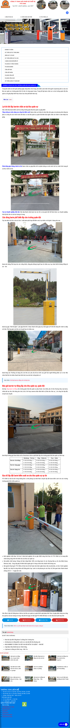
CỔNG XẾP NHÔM (9, 72)
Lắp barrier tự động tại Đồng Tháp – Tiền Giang (39, 679)
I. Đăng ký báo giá (9, 17)
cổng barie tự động (11, 389)
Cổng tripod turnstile (7, 716)
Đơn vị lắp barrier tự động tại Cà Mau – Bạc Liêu (16, 679)
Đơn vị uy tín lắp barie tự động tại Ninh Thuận (62, 679)
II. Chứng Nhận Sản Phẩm (26, 17)
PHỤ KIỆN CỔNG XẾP (9, 75)
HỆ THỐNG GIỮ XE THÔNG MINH (12, 52)
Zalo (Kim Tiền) (43, 620)
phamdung (10, 632)
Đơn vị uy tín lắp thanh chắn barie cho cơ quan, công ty (28, 626)
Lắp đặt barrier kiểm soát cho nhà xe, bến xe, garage (15, 668)
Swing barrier (5, 713)
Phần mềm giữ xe (6, 709)
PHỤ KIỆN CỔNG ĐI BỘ (10, 78)
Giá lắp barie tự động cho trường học (20, 380)
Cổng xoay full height (7, 714)
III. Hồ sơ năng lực (44, 17)
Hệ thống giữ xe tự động (8, 707)
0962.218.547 (27, 620)
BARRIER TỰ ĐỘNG (9, 49)
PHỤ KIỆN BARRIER (9, 66)
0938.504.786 (60, 620)
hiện (10, 99)
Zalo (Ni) (10, 620)
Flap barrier (5, 711)
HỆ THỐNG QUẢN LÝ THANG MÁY (12, 81)
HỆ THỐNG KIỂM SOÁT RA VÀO (12, 58)
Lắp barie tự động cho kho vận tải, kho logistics (62, 658)
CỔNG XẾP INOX (8, 69)
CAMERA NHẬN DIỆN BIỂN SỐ (11, 61)
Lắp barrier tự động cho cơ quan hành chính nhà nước (15, 658)
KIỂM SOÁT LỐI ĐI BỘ (9, 55)
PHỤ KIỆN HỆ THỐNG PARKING (11, 64)
